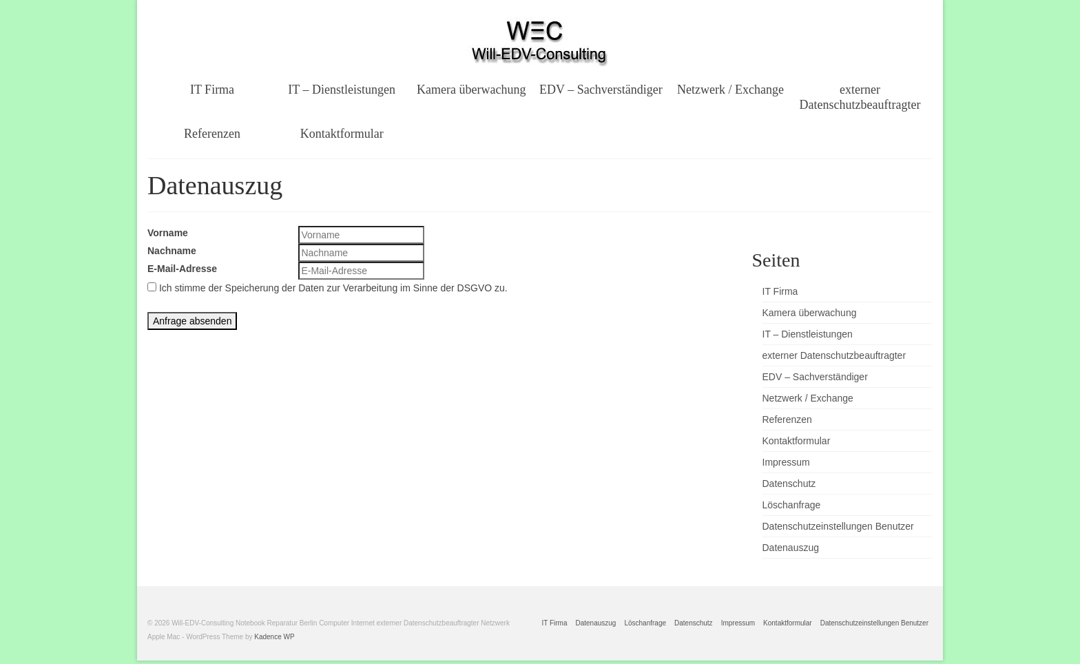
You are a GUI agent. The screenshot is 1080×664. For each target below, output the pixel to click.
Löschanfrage (791, 504)
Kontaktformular (796, 440)
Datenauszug (791, 547)
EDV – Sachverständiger (815, 376)
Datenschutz (789, 483)
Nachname (171, 250)
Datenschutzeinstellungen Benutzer (838, 526)
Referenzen (787, 419)
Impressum (786, 462)
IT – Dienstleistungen (807, 334)
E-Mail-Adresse (182, 268)
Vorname (167, 232)
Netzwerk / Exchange (807, 398)
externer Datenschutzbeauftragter (834, 355)
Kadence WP (274, 637)
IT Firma (780, 291)
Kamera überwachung (809, 312)
